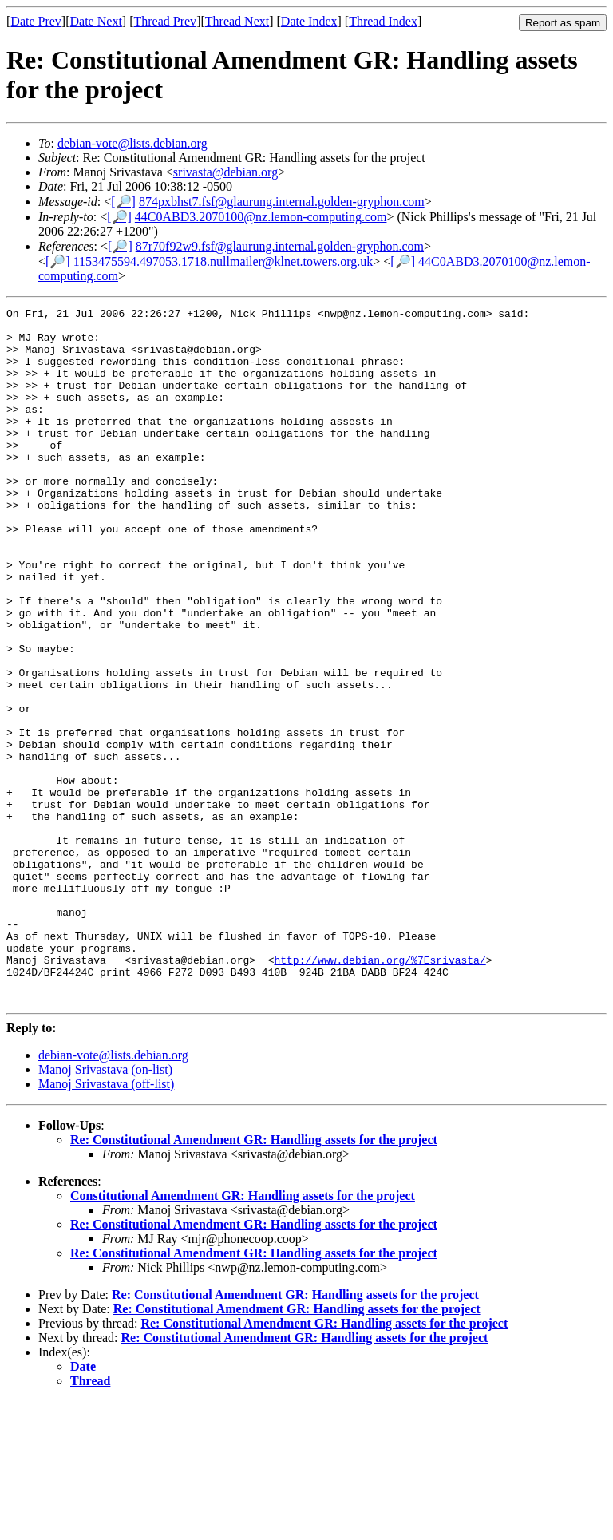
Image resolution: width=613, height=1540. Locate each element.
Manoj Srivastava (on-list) (105, 1208)
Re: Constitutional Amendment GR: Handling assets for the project (253, 1278)
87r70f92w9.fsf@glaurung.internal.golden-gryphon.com (280, 246)
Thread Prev (164, 21)
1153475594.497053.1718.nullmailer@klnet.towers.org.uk (223, 261)
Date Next (96, 21)
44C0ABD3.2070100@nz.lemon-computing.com (261, 217)
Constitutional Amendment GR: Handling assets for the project (242, 1334)
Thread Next (237, 21)
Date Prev (35, 21)
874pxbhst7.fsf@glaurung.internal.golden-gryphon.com (282, 201)
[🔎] (123, 201)
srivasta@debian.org (225, 172)
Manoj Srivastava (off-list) (106, 1222)
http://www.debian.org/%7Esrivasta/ (379, 1091)
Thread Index (383, 21)
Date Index (309, 21)
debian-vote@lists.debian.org (132, 143)
